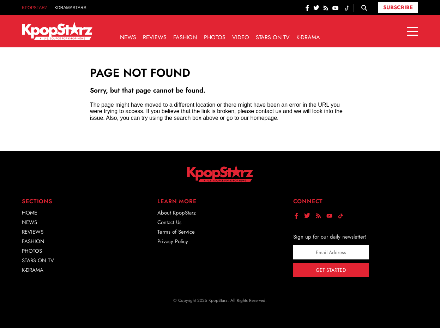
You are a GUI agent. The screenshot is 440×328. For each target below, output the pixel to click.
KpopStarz (34, 7)
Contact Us (169, 222)
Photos (214, 37)
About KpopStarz (176, 213)
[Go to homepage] (57, 31)
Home (29, 213)
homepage (263, 118)
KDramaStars (70, 7)
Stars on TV (273, 37)
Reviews (155, 37)
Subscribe (398, 7)
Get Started (331, 270)
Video (240, 37)
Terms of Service (176, 232)
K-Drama (308, 37)
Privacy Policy (172, 241)
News (128, 37)
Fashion (185, 37)
